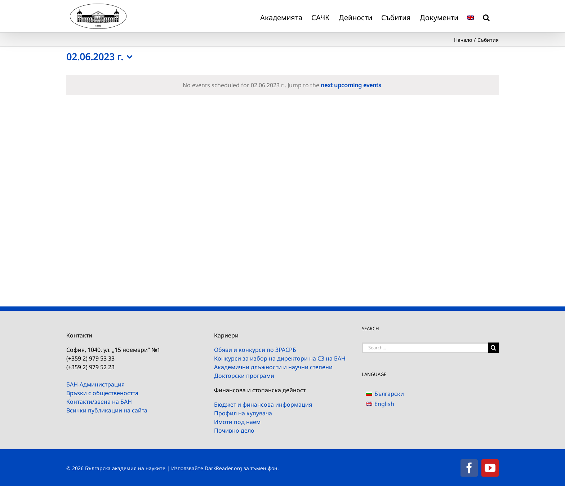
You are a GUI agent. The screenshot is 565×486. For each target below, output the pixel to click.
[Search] (493, 348)
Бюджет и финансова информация (263, 404)
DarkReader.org (223, 468)
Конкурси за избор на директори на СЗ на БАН (280, 358)
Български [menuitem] (389, 394)
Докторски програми (244, 376)
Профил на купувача (243, 413)
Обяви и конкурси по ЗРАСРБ (255, 350)
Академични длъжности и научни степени (273, 367)
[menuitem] (470, 16)
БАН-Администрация (95, 384)
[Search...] (425, 348)
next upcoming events (351, 85)
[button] (486, 16)
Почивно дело (234, 430)
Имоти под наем (237, 422)
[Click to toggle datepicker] (101, 56)
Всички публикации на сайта (106, 410)
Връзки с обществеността (102, 393)
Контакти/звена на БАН (99, 402)
